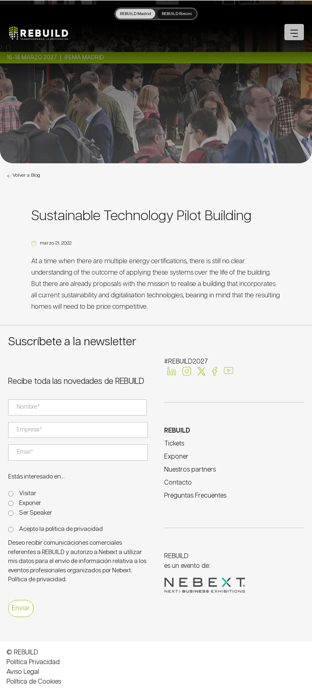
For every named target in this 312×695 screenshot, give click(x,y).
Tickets (174, 443)
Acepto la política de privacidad (61, 529)
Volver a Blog (23, 176)
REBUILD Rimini (177, 14)
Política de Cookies (33, 681)
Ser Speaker (35, 513)
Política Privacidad (33, 662)
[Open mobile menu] (294, 32)
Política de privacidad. (37, 579)
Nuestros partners (190, 469)
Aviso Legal (22, 672)
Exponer (30, 503)
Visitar (27, 493)
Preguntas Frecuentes (195, 495)
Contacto (178, 482)
